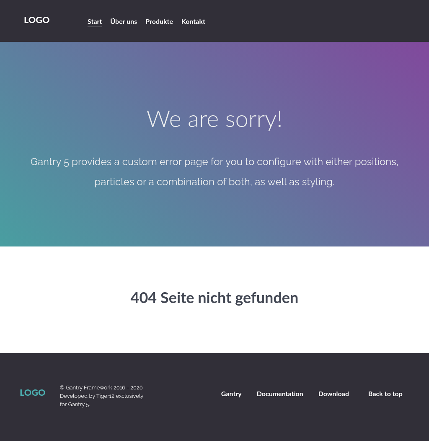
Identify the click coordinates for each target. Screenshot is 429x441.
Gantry (231, 393)
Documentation (280, 393)
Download (333, 393)
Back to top (385, 393)
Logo (36, 19)
